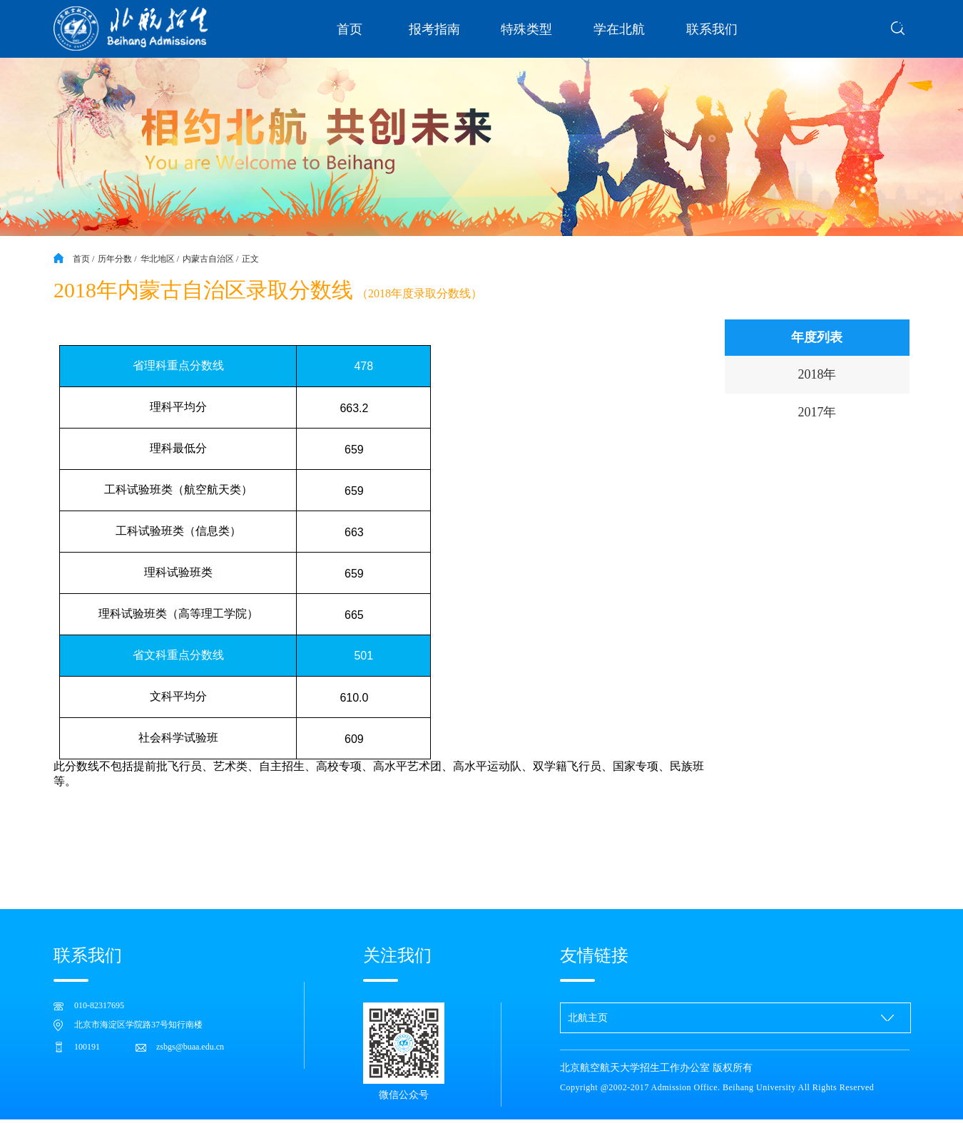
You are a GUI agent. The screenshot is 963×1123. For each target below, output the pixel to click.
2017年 (817, 412)
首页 (349, 29)
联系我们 (712, 29)
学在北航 (619, 29)
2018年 (817, 374)
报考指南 (434, 29)
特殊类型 (526, 29)
